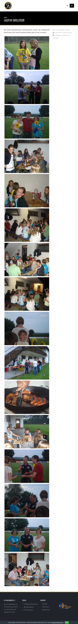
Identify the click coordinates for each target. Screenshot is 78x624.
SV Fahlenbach (28, 610)
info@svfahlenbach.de (31, 604)
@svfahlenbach (29, 607)
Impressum (45, 607)
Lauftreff (55, 38)
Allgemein (65, 35)
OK (67, 622)
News (5, 17)
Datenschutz (46, 610)
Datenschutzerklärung (57, 622)
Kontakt (44, 604)
